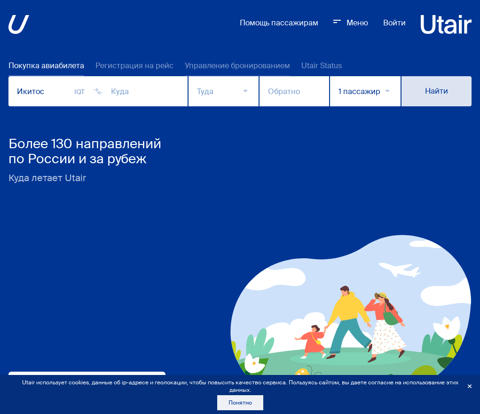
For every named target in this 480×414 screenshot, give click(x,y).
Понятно (240, 402)
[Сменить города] (97, 91)
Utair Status (321, 66)
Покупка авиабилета (46, 66)
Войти (394, 23)
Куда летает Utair (47, 177)
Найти (436, 91)
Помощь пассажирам (279, 23)
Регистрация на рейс (134, 66)
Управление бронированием (237, 66)
